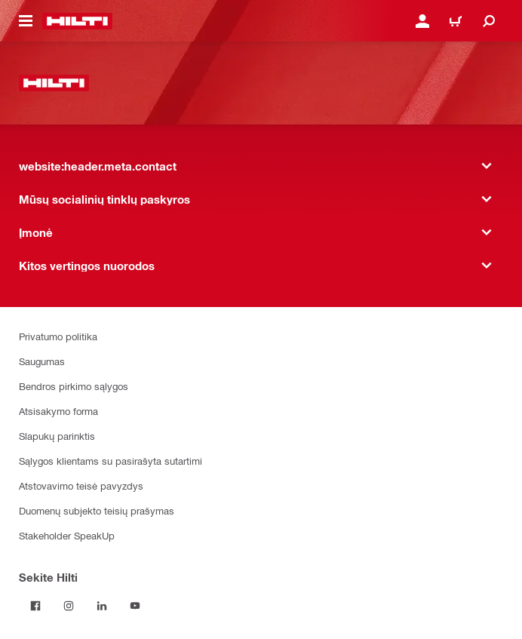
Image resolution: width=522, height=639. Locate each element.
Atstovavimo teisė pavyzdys (81, 485)
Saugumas (42, 361)
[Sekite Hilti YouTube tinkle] (135, 605)
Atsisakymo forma (58, 410)
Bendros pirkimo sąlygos (73, 386)
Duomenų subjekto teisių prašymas (96, 510)
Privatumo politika (58, 336)
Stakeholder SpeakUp (67, 535)
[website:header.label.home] (77, 21)
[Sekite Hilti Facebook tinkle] (35, 605)
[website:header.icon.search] (488, 21)
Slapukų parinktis (57, 435)
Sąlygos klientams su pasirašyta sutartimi (110, 460)
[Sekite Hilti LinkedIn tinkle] (101, 605)
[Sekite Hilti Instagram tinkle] (68, 605)
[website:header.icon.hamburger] (25, 21)
